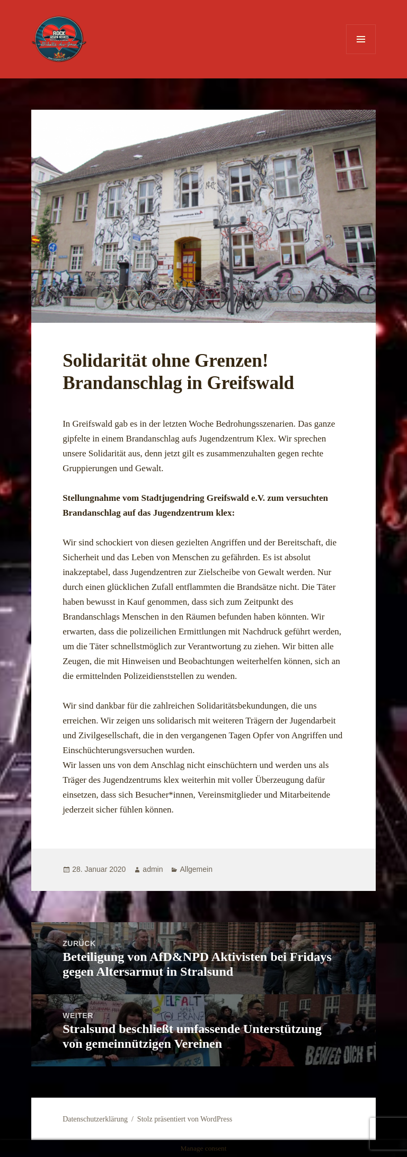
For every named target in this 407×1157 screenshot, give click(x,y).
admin (153, 869)
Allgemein (196, 869)
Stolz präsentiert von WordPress (184, 1119)
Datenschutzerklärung (95, 1119)
